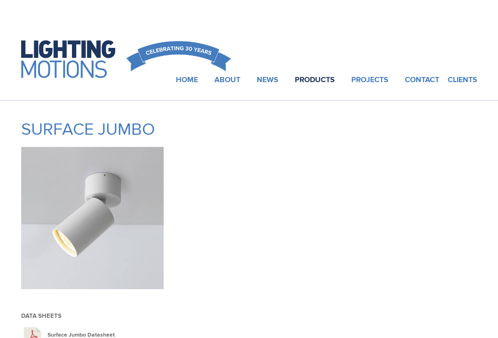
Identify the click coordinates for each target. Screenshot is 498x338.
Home (187, 79)
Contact (422, 79)
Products (315, 79)
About (227, 79)
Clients (462, 79)
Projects (369, 79)
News (267, 79)
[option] (92, 221)
